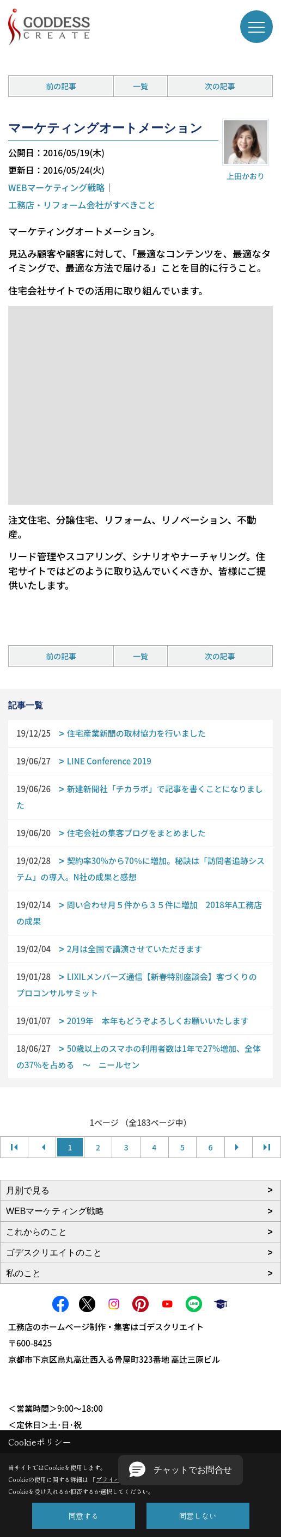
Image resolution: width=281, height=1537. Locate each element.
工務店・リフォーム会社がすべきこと (81, 204)
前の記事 (61, 86)
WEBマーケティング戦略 (56, 187)
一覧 (140, 86)
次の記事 (220, 86)
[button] (180, 1470)
